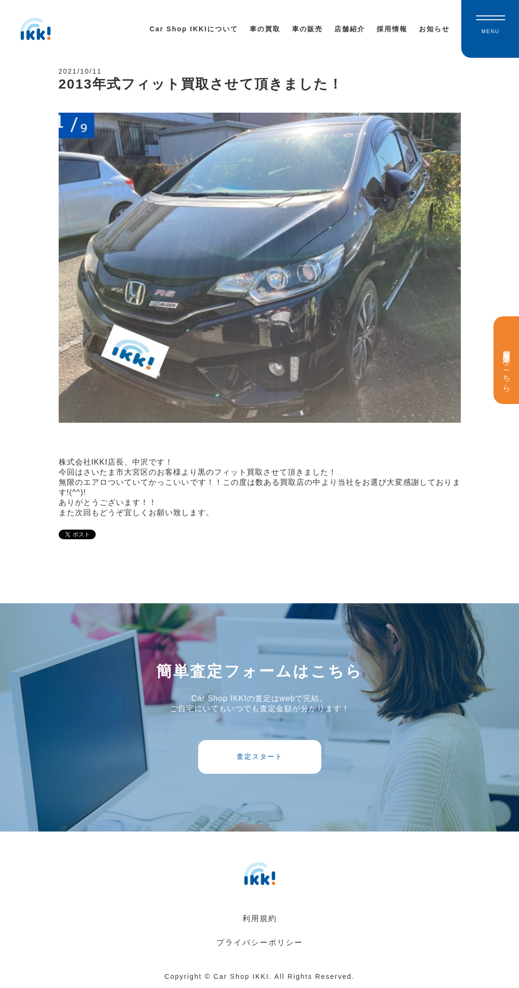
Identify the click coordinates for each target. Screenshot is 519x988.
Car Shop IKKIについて (194, 29)
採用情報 (392, 29)
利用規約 (259, 918)
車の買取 (265, 29)
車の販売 (307, 29)
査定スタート (260, 756)
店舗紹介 (349, 29)
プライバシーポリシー (259, 942)
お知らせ (434, 29)
